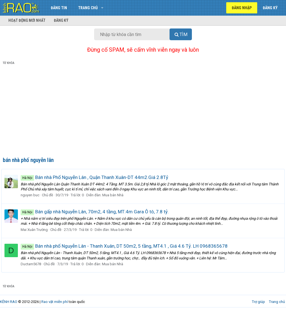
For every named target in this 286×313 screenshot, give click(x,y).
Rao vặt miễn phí (54, 302)
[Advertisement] (143, 112)
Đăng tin (59, 8)
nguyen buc (31, 195)
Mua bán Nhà (114, 195)
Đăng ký (61, 20)
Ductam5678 (32, 264)
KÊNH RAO (8, 302)
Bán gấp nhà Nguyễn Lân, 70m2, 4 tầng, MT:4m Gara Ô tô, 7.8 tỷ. (96, 211)
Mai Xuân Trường (35, 230)
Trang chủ (88, 8)
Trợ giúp (258, 302)
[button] (102, 7)
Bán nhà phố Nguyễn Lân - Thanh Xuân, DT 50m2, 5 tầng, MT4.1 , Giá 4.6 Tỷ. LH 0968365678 (125, 246)
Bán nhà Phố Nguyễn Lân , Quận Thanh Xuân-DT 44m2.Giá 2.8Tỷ (96, 177)
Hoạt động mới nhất (27, 20)
